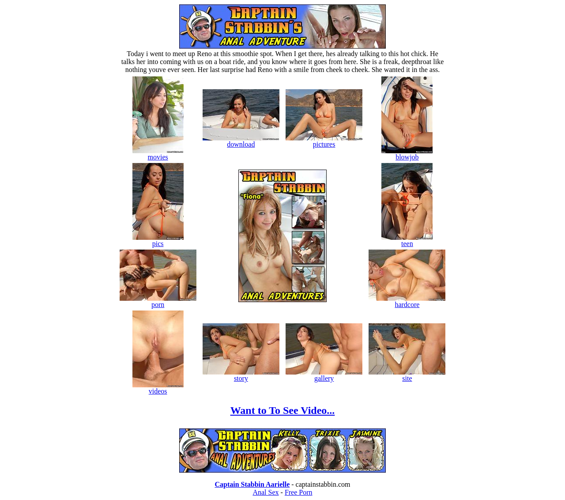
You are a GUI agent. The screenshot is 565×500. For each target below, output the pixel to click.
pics (158, 240)
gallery (324, 375)
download (241, 141)
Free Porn (299, 492)
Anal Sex (265, 492)
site (407, 375)
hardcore (407, 301)
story (241, 375)
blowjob (407, 154)
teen (407, 240)
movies (158, 154)
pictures (324, 141)
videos (158, 388)
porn (158, 301)
